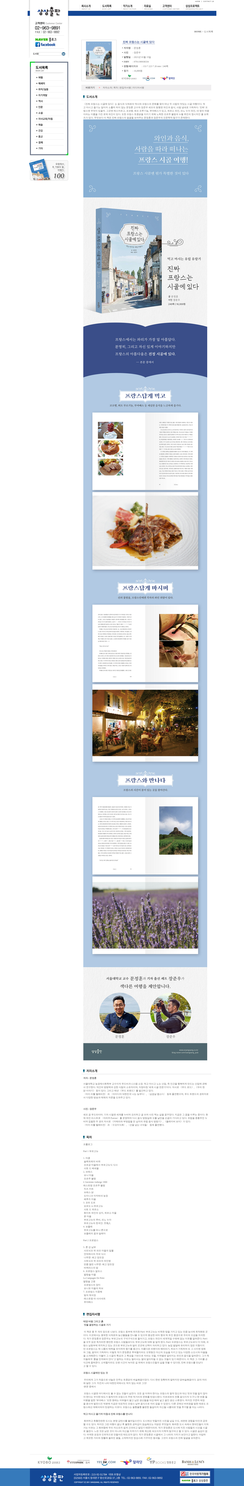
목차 (115, 87)
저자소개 (107, 87)
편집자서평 (125, 87)
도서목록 (208, 31)
